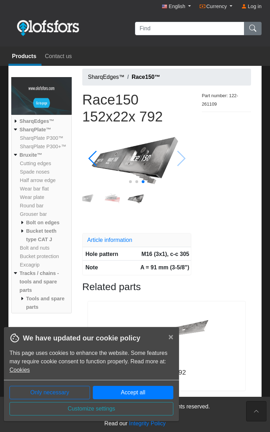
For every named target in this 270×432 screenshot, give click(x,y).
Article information (109, 240)
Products (25, 56)
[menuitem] (40, 121)
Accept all (133, 392)
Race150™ (146, 77)
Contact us (58, 56)
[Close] (171, 337)
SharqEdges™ (106, 77)
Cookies (19, 370)
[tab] (137, 240)
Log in (251, 6)
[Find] (189, 28)
